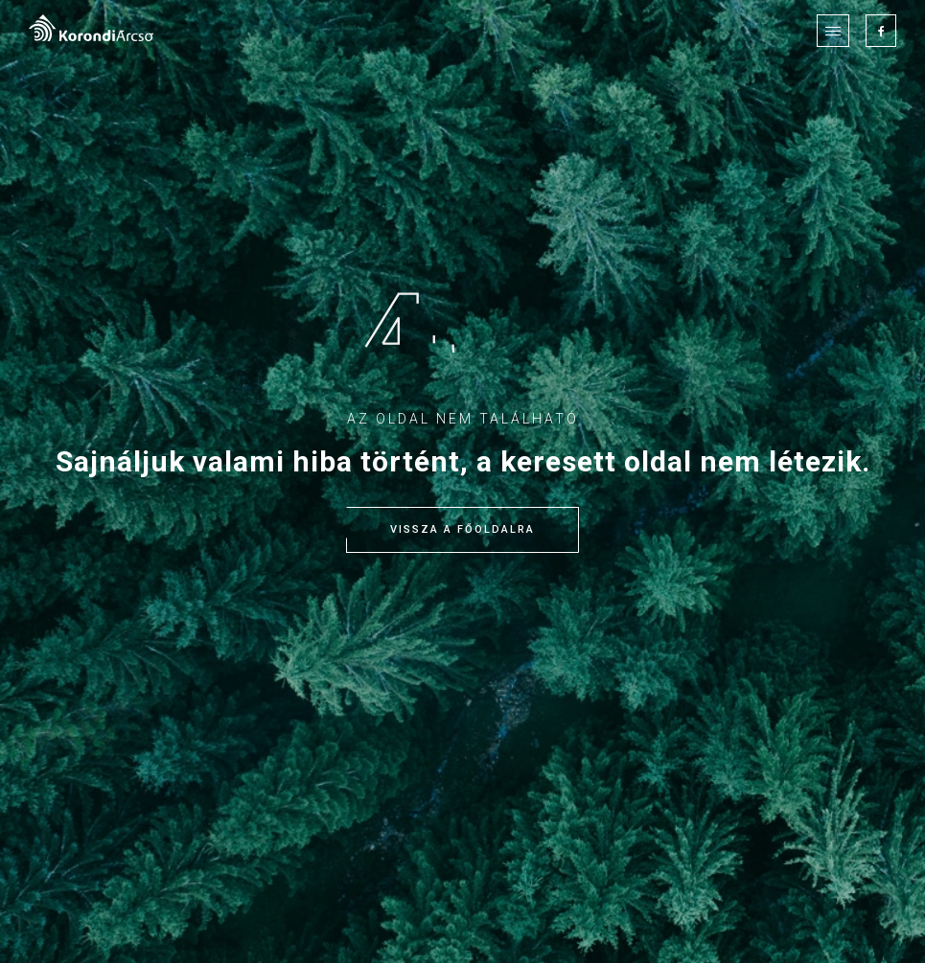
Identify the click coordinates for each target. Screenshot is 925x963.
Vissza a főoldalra (462, 530)
